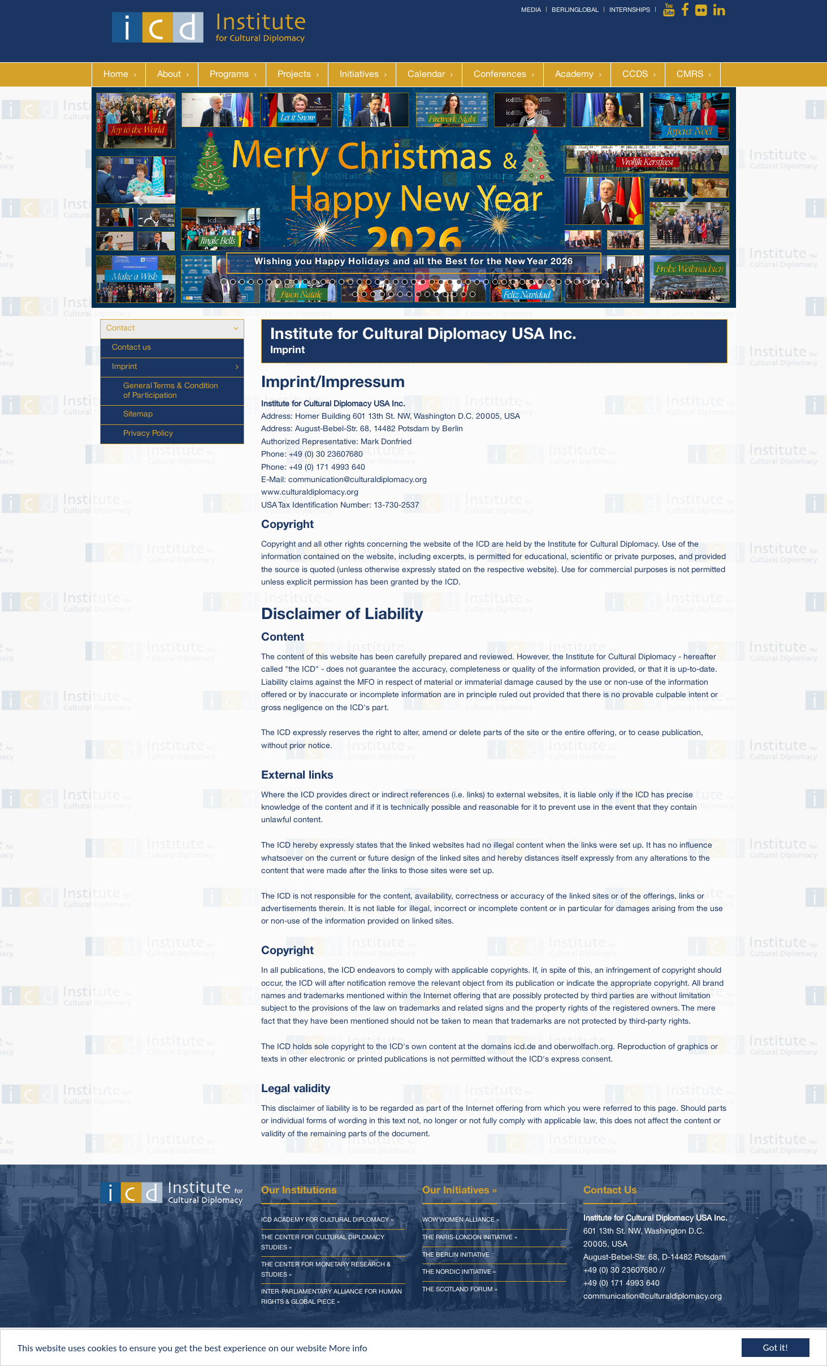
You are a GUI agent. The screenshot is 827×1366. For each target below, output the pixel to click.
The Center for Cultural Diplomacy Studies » (322, 1243)
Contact (120, 328)
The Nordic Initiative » (459, 1272)
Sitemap (138, 414)
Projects (294, 75)
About (169, 75)
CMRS (690, 75)
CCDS (635, 75)
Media (531, 10)
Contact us (131, 347)
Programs (229, 75)
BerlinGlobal (575, 10)
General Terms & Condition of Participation (170, 391)
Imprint (124, 367)
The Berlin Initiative (456, 1255)
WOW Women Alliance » (460, 1220)
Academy (574, 75)
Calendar (426, 75)
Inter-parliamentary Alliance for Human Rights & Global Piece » (331, 1297)
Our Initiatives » (459, 1190)
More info (348, 1349)
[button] (140, 197)
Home (115, 75)
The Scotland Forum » (459, 1289)
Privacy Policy (148, 433)
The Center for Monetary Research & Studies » (326, 1270)
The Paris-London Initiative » (469, 1237)
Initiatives (359, 75)
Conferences (500, 75)
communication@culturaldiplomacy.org (357, 480)
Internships (629, 10)
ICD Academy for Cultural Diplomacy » (327, 1220)
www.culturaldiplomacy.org (309, 492)
